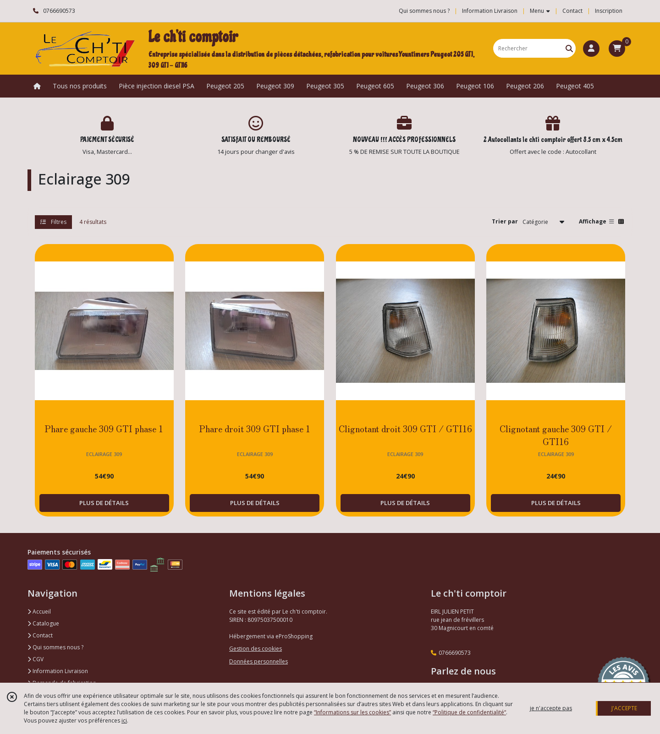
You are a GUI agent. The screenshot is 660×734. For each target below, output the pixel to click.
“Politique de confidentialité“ (469, 712)
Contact (572, 11)
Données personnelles (258, 661)
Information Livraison (58, 671)
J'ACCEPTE (624, 708)
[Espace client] (591, 48)
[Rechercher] (569, 48)
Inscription (608, 11)
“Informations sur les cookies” (352, 712)
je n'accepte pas (551, 708)
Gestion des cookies (255, 648)
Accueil (39, 611)
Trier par (505, 221)
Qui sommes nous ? (55, 647)
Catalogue (43, 623)
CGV (36, 659)
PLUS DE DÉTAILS (104, 503)
